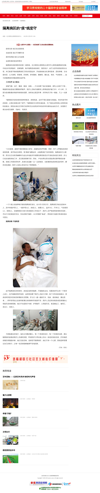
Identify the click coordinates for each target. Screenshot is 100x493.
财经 (58, 15)
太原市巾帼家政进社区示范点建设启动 (82, 166)
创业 (37, 15)
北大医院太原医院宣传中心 (13, 36)
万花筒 (75, 15)
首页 (4, 15)
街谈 (41, 15)
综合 (50, 15)
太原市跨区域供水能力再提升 (80, 172)
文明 (33, 15)
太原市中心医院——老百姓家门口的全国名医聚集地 (36, 44)
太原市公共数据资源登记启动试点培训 (82, 175)
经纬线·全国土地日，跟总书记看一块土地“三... (86, 97)
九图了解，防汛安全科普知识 (82, 88)
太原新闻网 (15, 20)
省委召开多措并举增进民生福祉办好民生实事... (87, 84)
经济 (25, 15)
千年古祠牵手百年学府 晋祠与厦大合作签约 (86, 81)
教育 (62, 15)
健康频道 (22, 20)
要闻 (8, 15)
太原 (16, 15)
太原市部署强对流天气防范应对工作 (82, 160)
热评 (46, 15)
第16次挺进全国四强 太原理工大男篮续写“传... (86, 91)
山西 (20, 15)
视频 (67, 15)
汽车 (71, 15)
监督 (29, 15)
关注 (12, 15)
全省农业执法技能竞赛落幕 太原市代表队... (84, 163)
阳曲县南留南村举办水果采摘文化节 (82, 169)
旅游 (54, 15)
